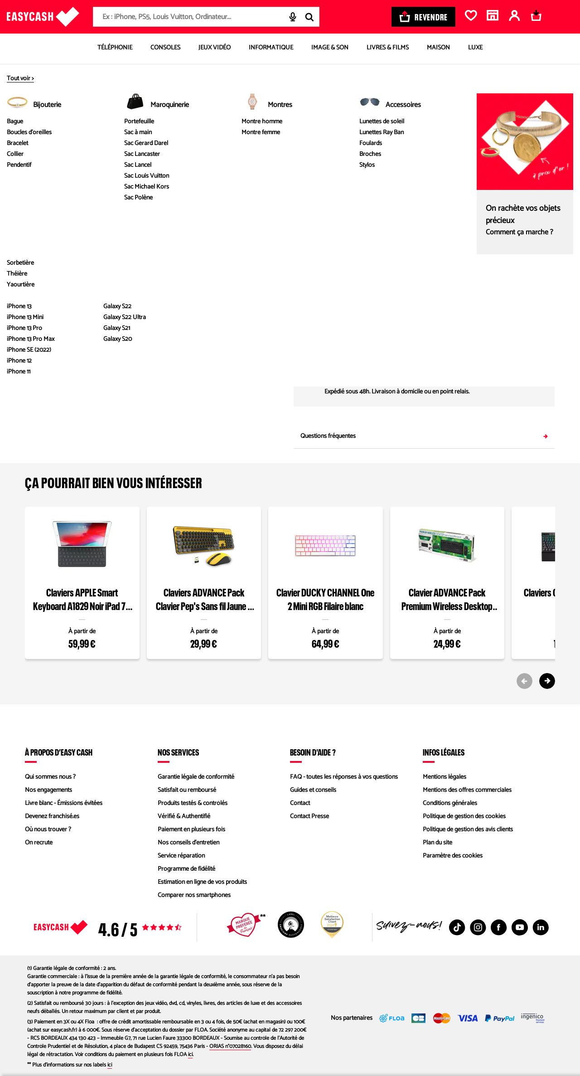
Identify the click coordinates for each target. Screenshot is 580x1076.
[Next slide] (547, 681)
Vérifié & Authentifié (184, 816)
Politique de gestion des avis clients (468, 829)
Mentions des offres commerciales (467, 790)
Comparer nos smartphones (194, 895)
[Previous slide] (524, 681)
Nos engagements (48, 790)
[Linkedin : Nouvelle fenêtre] (540, 927)
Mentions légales (444, 777)
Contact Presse (309, 816)
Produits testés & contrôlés (192, 803)
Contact (300, 803)
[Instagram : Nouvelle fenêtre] (478, 927)
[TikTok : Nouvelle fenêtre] (457, 927)
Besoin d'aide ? (313, 752)
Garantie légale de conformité (196, 777)
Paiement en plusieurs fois (191, 829)
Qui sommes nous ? (50, 777)
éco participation (389, 132)
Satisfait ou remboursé (187, 790)
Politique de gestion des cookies (464, 816)
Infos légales (443, 752)
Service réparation (181, 856)
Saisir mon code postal (508, 351)
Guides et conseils (313, 790)
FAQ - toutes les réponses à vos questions (344, 777)
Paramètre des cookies (453, 856)
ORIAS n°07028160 (230, 1046)
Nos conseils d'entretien (188, 843)
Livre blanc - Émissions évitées (63, 803)
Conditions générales (450, 803)
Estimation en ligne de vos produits (202, 882)
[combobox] (206, 17)
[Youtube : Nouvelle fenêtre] (520, 927)
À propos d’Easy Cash (58, 752)
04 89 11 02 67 (489, 321)
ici (190, 1054)
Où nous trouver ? (48, 829)
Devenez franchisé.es (52, 816)
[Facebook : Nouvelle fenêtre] (499, 927)
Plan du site (437, 843)
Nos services (178, 752)
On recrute (39, 843)
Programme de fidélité (186, 869)
